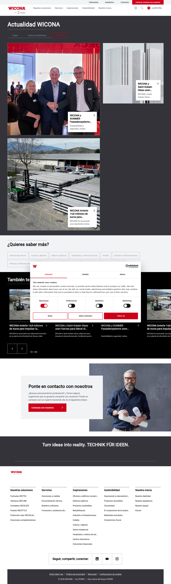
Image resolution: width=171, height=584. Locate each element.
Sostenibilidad (88, 8)
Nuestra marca (105, 8)
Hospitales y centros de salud (84, 255)
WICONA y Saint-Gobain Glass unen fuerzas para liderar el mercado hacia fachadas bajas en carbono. (72, 327)
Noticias (59, 35)
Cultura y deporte (38, 255)
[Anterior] (12, 349)
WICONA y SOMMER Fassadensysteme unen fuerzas (114, 327)
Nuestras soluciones (42, 8)
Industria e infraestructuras (125, 255)
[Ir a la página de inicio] (16, 10)
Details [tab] (85, 274)
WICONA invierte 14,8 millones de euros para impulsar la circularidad (26, 327)
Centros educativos (17, 255)
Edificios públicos (59, 255)
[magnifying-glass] (142, 8)
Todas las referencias (37, 35)
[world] (136, 8)
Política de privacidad (75, 574)
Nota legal (92, 574)
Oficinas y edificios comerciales (23, 263)
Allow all (121, 316)
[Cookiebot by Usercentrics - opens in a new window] (127, 266)
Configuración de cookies (111, 574)
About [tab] (122, 274)
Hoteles (105, 255)
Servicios (59, 8)
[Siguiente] (22, 349)
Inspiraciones (72, 8)
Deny (50, 316)
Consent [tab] (48, 274)
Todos (15, 35)
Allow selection (85, 316)
